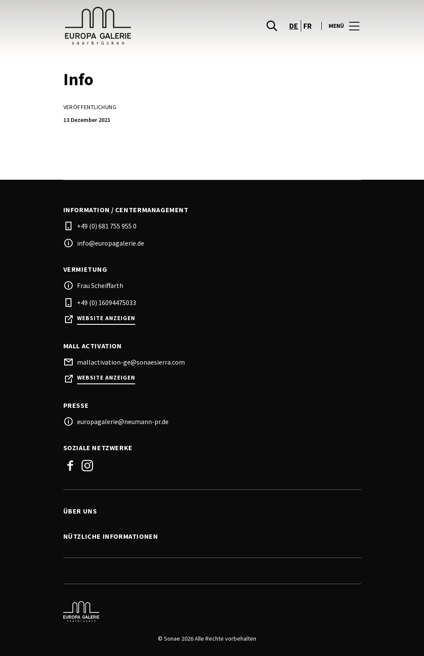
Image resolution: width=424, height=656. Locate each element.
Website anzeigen (106, 318)
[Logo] (207, 611)
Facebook (70, 465)
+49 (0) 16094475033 (106, 302)
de (294, 26)
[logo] (138, 26)
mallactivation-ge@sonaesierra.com (131, 362)
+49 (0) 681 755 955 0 (106, 226)
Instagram (87, 465)
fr (307, 26)
